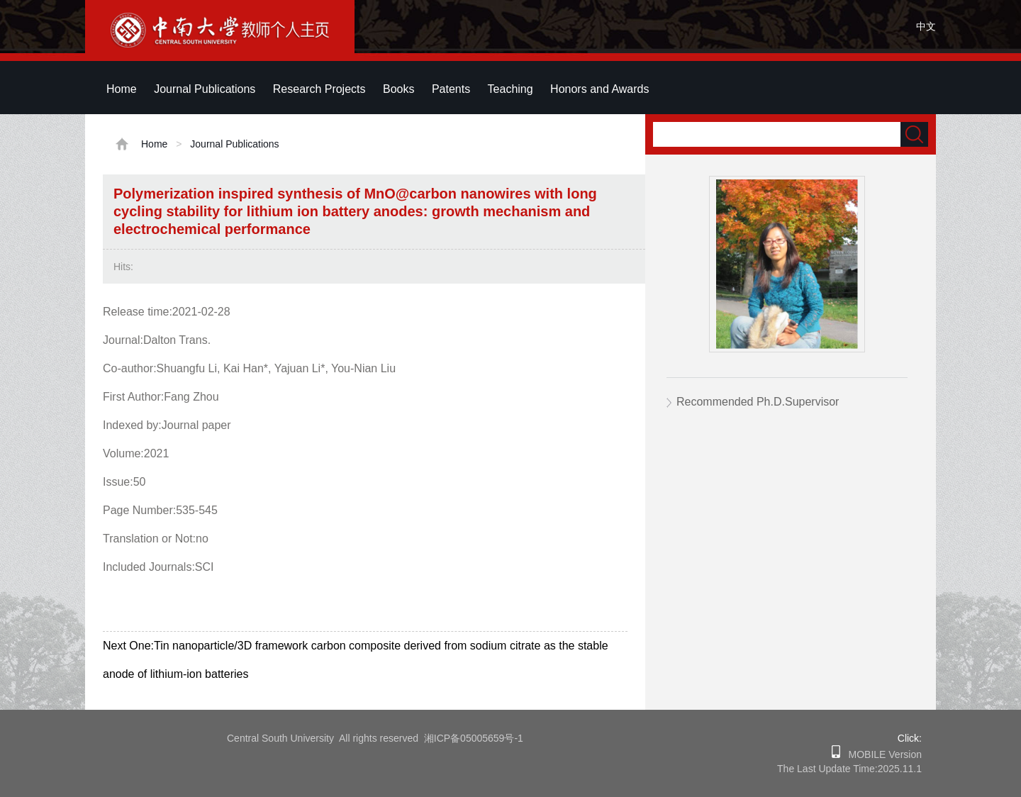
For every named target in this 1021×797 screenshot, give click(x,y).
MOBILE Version (881, 754)
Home (121, 89)
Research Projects (319, 89)
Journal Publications (204, 89)
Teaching (510, 89)
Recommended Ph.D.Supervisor (757, 402)
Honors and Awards (599, 89)
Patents (451, 89)
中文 (926, 26)
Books (398, 89)
